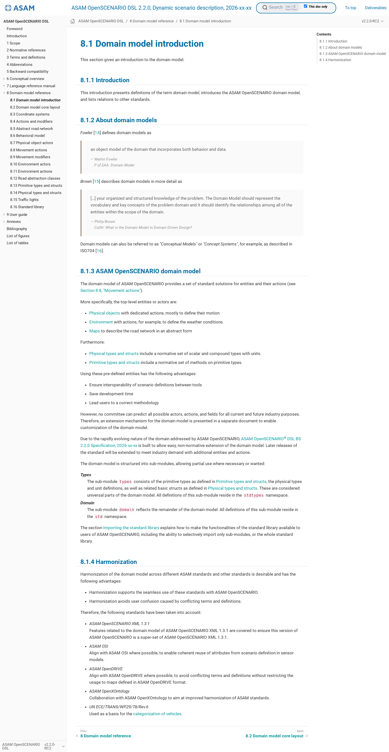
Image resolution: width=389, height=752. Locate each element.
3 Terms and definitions (26, 57)
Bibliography (17, 229)
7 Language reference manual (31, 86)
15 (96, 181)
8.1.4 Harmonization (335, 60)
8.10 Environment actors (30, 164)
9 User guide (17, 214)
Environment (101, 321)
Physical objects (104, 313)
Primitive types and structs (114, 362)
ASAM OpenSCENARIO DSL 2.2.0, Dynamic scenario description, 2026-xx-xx (161, 8)
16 (99, 250)
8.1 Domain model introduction (35, 100)
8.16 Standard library (27, 207)
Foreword (14, 29)
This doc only (315, 6)
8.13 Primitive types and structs (36, 185)
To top (350, 7)
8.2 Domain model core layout (35, 107)
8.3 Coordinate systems (30, 114)
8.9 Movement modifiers (30, 157)
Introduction (17, 36)
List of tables (18, 243)
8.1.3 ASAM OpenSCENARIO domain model (353, 54)
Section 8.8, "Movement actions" (110, 290)
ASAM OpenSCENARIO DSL (26, 21)
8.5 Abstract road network (31, 128)
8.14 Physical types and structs (36, 193)
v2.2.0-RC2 (370, 21)
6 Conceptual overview (25, 79)
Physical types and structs (114, 353)
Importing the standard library (131, 527)
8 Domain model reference (29, 93)
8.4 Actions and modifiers (31, 121)
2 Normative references (26, 50)
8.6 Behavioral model (27, 135)
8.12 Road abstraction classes (35, 178)
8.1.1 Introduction (333, 41)
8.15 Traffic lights (24, 200)
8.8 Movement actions (28, 150)
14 (97, 132)
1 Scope (13, 43)
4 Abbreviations (19, 64)
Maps (94, 330)
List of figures (18, 236)
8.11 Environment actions (31, 171)
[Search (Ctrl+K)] (280, 7)
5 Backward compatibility (27, 71)
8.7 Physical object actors (31, 143)
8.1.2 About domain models (341, 47)
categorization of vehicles (157, 713)
